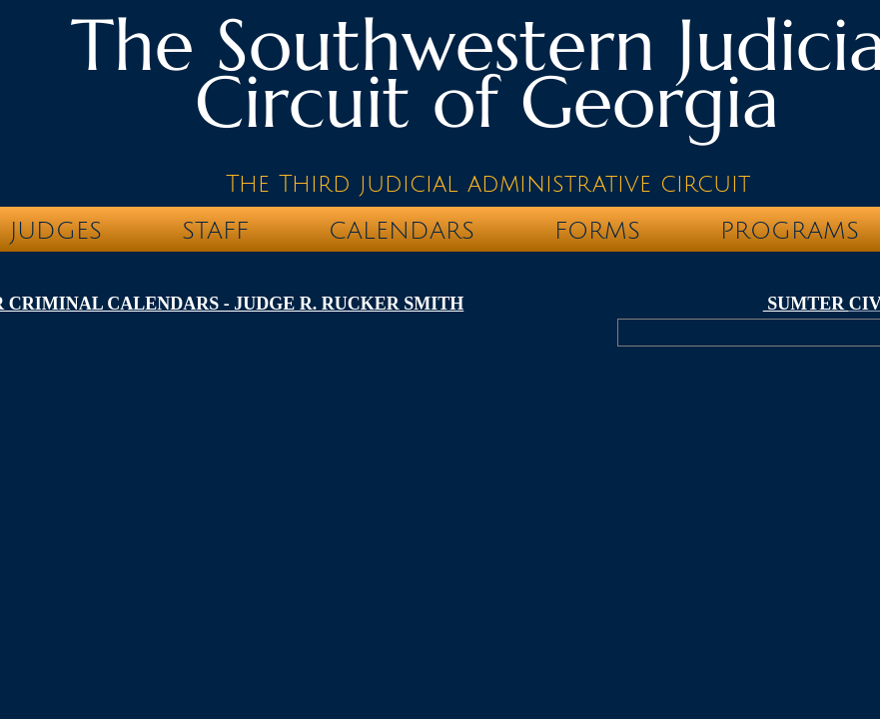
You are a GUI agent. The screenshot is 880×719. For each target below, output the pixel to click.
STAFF (215, 231)
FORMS (597, 231)
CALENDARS (401, 231)
